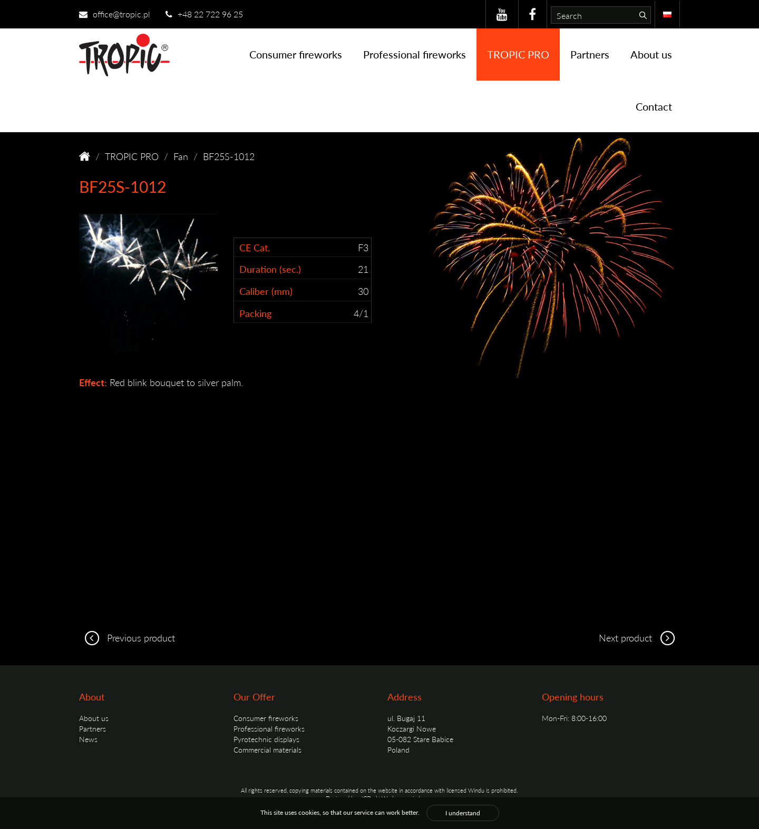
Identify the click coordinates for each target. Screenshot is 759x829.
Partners (589, 54)
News (88, 739)
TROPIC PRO (518, 54)
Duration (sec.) (270, 268)
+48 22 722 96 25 (204, 14)
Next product (639, 637)
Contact (654, 106)
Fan (180, 156)
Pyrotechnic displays (266, 739)
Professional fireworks (414, 54)
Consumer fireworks (295, 54)
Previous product (127, 637)
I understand (462, 812)
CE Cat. (254, 247)
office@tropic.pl (114, 14)
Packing (255, 313)
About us (651, 54)
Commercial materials (267, 749)
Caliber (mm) (266, 291)
